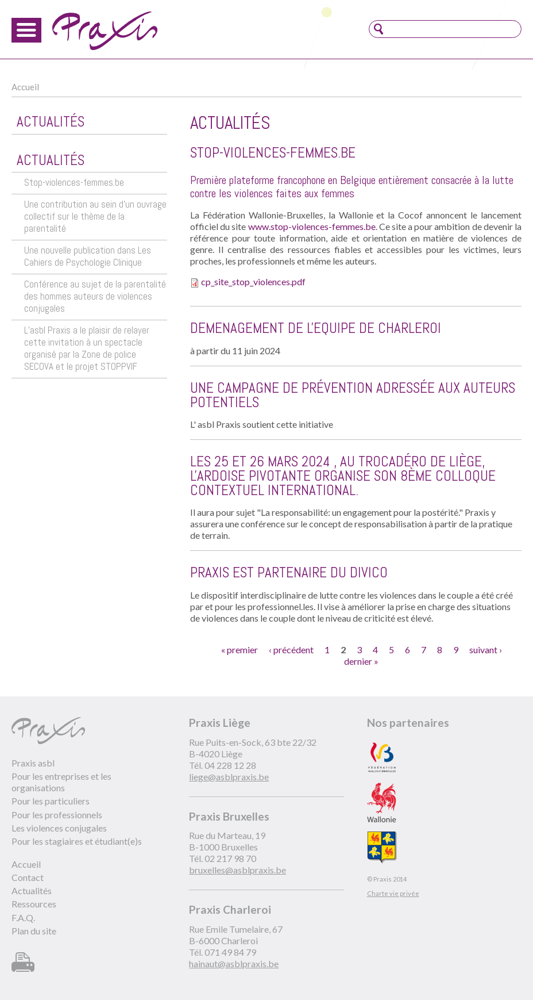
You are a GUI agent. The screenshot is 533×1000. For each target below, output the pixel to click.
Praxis (104, 31)
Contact (27, 877)
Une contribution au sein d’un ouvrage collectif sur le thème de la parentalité (95, 216)
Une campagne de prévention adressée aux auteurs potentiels (352, 395)
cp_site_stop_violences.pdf (253, 281)
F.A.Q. (23, 917)
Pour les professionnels (56, 814)
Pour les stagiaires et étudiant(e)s (76, 841)
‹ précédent (291, 649)
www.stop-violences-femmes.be (312, 226)
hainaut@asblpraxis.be (234, 963)
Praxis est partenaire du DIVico (289, 572)
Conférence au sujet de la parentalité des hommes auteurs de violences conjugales (95, 296)
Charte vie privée (393, 893)
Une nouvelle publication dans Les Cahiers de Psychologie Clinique (87, 256)
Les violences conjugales (59, 827)
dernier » (361, 661)
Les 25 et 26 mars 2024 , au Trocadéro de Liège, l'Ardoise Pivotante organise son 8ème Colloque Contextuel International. (343, 476)
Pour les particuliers (50, 800)
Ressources (33, 903)
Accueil (25, 87)
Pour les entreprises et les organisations (61, 782)
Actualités (31, 890)
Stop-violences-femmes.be (74, 183)
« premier (239, 649)
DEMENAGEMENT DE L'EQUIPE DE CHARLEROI (315, 328)
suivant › (485, 649)
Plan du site (33, 930)
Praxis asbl (33, 762)
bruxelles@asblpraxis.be (237, 869)
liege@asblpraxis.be (229, 776)
